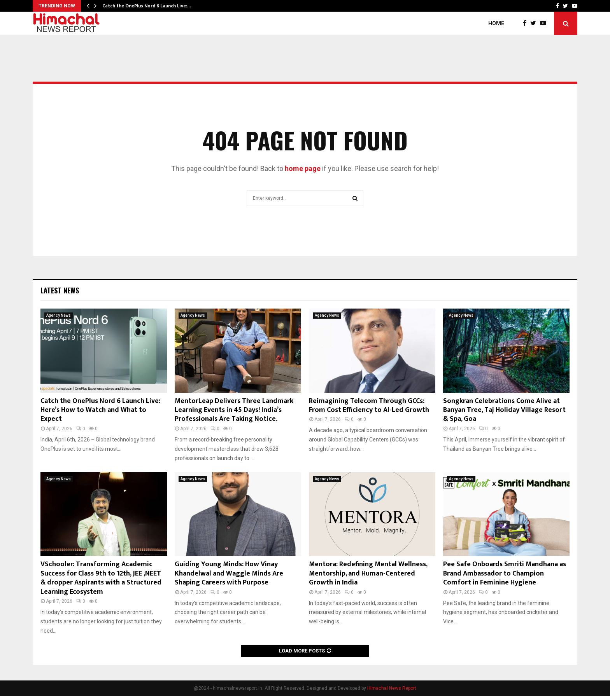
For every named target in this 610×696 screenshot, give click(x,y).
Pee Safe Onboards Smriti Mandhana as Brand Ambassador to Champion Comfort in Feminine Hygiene (504, 573)
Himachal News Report (391, 688)
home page (303, 168)
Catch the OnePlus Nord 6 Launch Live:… (146, 6)
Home (496, 23)
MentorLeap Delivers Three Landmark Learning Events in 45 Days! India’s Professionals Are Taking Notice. (234, 410)
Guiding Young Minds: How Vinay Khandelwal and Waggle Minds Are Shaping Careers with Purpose (229, 573)
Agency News (58, 315)
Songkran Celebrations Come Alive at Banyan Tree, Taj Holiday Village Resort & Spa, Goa (504, 410)
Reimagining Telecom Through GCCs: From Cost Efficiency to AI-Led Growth (369, 405)
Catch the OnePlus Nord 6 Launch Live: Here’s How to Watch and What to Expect (100, 410)
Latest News (59, 290)
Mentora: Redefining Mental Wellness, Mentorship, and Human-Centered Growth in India (368, 573)
